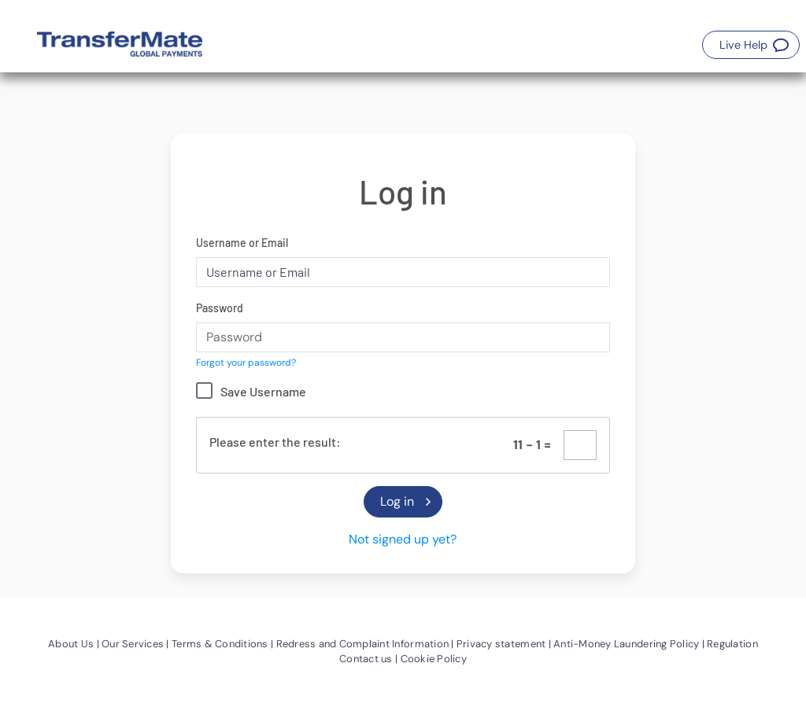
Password (219, 308)
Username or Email (242, 242)
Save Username (263, 391)
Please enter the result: (275, 441)
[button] (751, 45)
